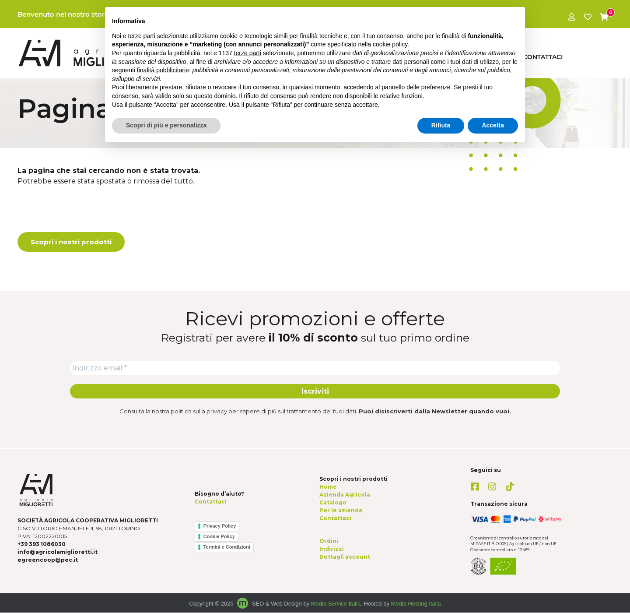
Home (328, 487)
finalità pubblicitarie (163, 70)
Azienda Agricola (344, 495)
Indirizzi (331, 549)
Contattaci (543, 57)
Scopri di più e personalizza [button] (166, 125)
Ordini (328, 542)
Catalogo (332, 503)
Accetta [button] (493, 125)
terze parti (247, 52)
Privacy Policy (219, 526)
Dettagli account (344, 557)
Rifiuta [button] (441, 125)
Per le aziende (341, 510)
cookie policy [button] (390, 44)
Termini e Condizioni (226, 547)
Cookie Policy (219, 537)
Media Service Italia (335, 604)
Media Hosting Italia (416, 604)
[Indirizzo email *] (315, 368)
